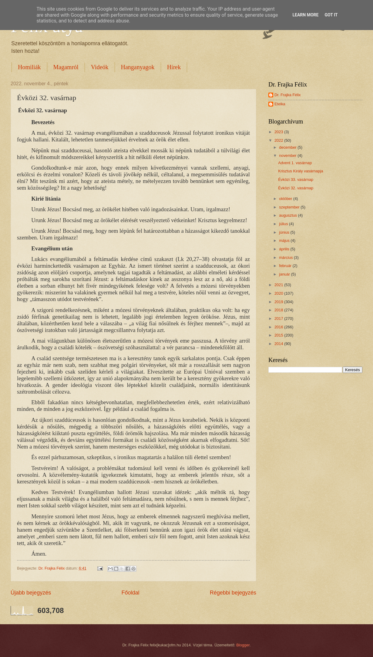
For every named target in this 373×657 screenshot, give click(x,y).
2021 (279, 285)
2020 (279, 293)
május (285, 240)
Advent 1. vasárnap (295, 163)
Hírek (174, 67)
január (285, 274)
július (284, 224)
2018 (279, 310)
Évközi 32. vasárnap (295, 188)
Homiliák (29, 67)
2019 (279, 302)
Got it (331, 14)
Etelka (279, 104)
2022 (279, 140)
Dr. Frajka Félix (287, 95)
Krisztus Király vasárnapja (300, 171)
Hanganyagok (138, 67)
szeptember (290, 207)
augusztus (288, 215)
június (284, 232)
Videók (100, 67)
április (284, 249)
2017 (279, 318)
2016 (279, 327)
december (288, 147)
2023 (279, 132)
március (286, 257)
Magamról (66, 67)
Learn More (305, 14)
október (286, 198)
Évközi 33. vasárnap (295, 179)
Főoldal (130, 593)
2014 (279, 343)
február (285, 265)
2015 (279, 335)
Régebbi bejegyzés (233, 593)
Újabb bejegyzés (31, 593)
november (288, 155)
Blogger (243, 645)
